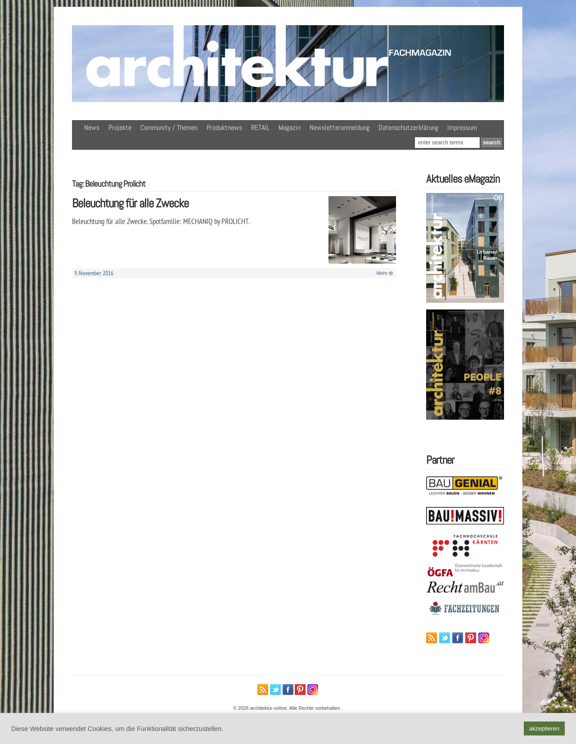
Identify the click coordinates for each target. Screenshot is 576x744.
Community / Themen (169, 127)
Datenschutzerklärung (408, 127)
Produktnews (224, 127)
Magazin (290, 127)
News (91, 127)
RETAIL (260, 127)
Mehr (382, 273)
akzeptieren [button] (544, 728)
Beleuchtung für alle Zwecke (130, 203)
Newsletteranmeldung (339, 127)
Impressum (462, 127)
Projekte (119, 127)
